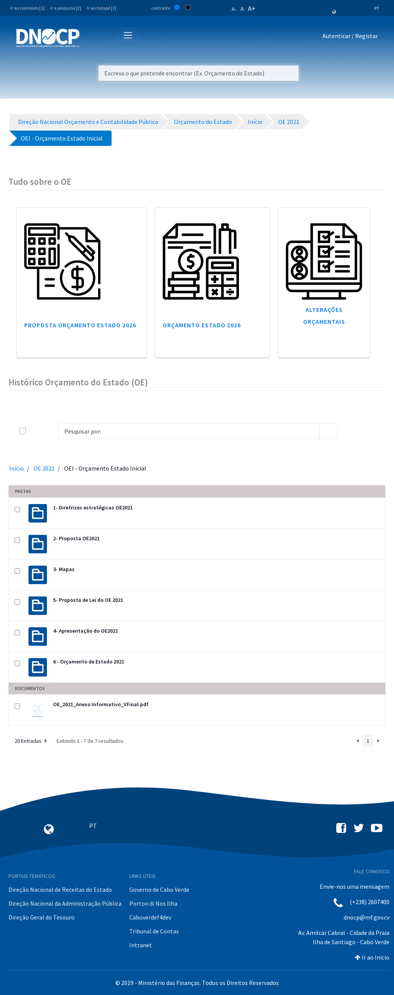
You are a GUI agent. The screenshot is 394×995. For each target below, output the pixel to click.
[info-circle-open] (350, 431)
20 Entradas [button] (31, 740)
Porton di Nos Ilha (153, 903)
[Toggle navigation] (90, 37)
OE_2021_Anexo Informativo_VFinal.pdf (101, 704)
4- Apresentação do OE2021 (85, 630)
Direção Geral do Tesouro (41, 917)
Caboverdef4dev (150, 917)
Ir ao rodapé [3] (101, 8)
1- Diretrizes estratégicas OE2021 (93, 507)
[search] (328, 431)
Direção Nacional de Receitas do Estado (60, 889)
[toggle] (35, 431)
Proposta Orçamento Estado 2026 (80, 325)
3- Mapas (64, 569)
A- (234, 8)
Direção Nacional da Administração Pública (65, 903)
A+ (251, 8)
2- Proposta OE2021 (76, 538)
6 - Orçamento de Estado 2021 (88, 661)
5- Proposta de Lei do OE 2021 (88, 599)
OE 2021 (44, 468)
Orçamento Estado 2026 (202, 325)
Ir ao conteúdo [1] (27, 8)
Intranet (140, 945)
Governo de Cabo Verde (159, 889)
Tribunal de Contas (154, 931)
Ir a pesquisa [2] (65, 8)
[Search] (188, 431)
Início (16, 468)
